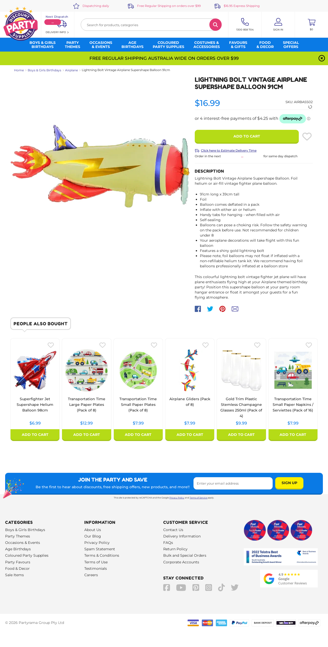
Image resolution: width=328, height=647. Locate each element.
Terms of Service (199, 497)
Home (19, 70)
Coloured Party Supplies (26, 555)
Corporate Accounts (181, 562)
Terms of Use (96, 562)
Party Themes (17, 536)
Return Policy (175, 549)
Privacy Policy (176, 497)
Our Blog (92, 536)
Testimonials (95, 568)
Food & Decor (17, 568)
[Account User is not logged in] (278, 24)
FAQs (168, 542)
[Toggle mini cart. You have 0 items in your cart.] (311, 24)
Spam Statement (99, 549)
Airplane (71, 70)
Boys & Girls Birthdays (44, 70)
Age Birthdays (18, 549)
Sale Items (14, 575)
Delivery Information (182, 536)
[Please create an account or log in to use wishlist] (307, 136)
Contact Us (173, 529)
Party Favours (17, 562)
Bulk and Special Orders (184, 555)
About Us (92, 529)
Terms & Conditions (101, 555)
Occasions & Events (22, 542)
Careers (91, 575)
